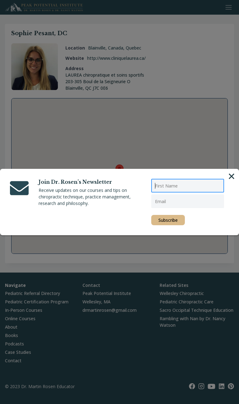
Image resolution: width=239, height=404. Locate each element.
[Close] (231, 176)
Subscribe (168, 220)
